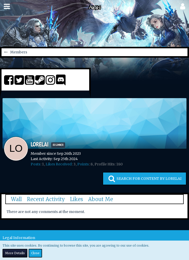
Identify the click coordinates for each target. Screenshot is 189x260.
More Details (15, 253)
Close (35, 253)
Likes (76, 199)
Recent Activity (46, 199)
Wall (16, 199)
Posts (35, 164)
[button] (7, 6)
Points (83, 164)
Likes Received (59, 164)
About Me (100, 199)
